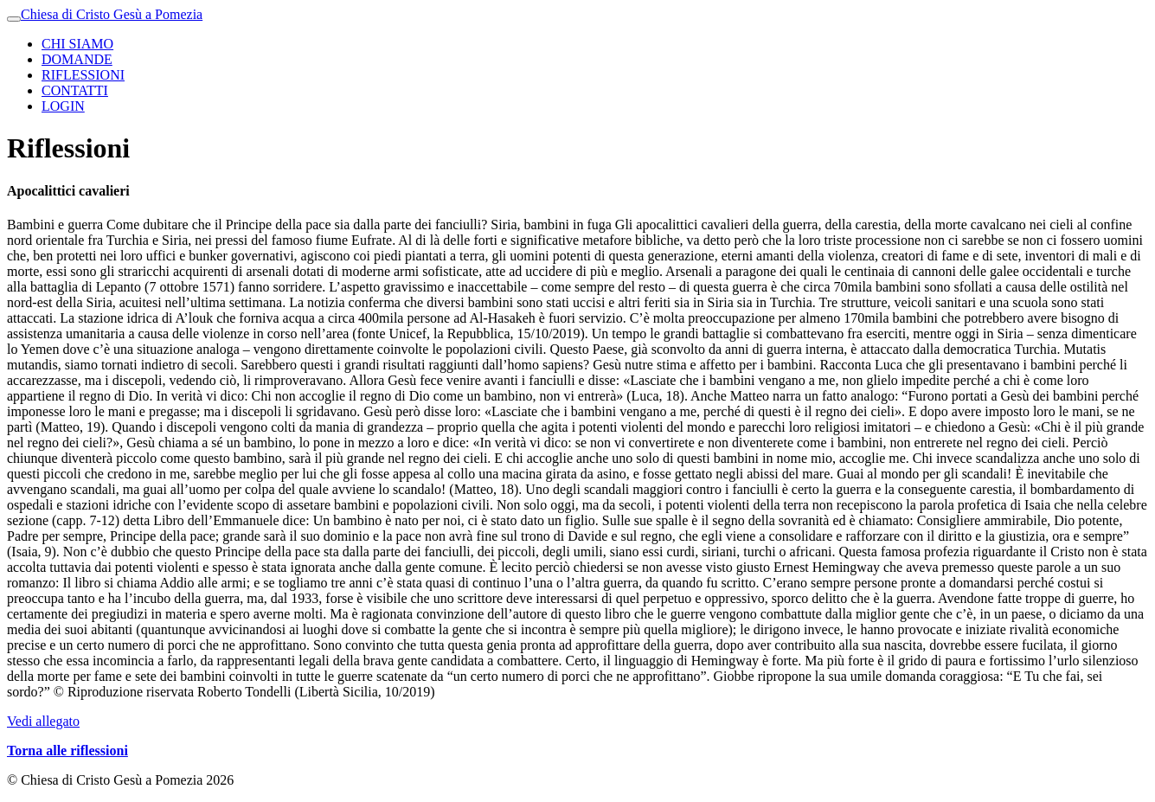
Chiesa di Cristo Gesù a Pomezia (111, 14)
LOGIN (63, 106)
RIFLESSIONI (83, 74)
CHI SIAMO (77, 43)
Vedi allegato (43, 721)
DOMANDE (77, 59)
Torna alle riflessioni (67, 750)
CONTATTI (75, 90)
